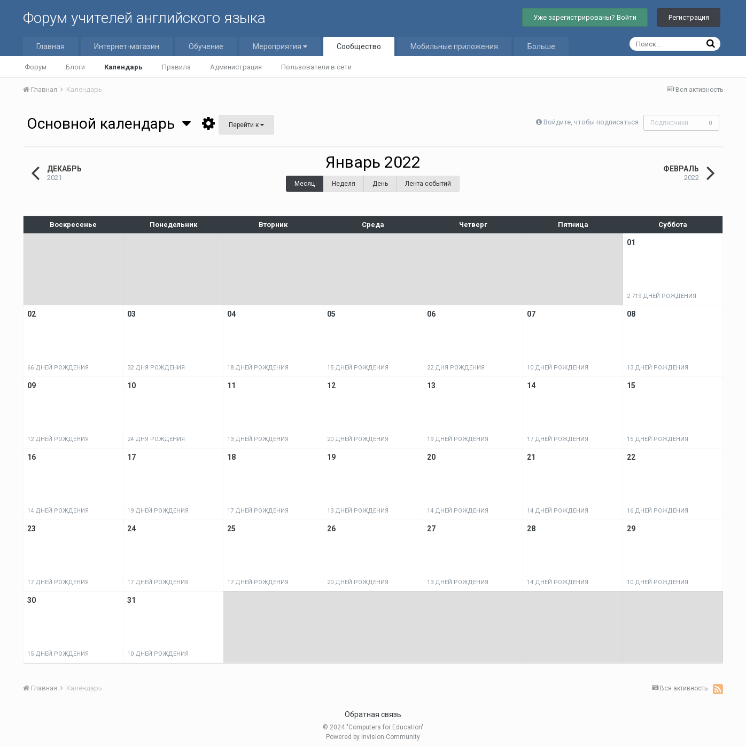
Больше (541, 46)
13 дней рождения (657, 367)
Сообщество (359, 46)
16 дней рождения (657, 510)
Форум (35, 67)
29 (631, 528)
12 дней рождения (58, 439)
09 (31, 385)
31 (131, 600)
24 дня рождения (156, 439)
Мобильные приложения (454, 46)
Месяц (304, 183)
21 (531, 457)
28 (531, 528)
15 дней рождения (357, 367)
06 (431, 314)
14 (531, 385)
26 (331, 528)
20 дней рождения (357, 439)
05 (331, 314)
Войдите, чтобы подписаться (589, 122)
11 (231, 385)
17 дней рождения (557, 439)
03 (131, 314)
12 (331, 385)
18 (231, 457)
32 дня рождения (156, 367)
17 (131, 457)
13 (431, 385)
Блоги (75, 67)
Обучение (206, 46)
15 (631, 385)
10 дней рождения (557, 367)
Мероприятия (280, 46)
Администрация (236, 67)
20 (431, 457)
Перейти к (246, 125)
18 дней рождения (258, 367)
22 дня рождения (456, 367)
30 (31, 600)
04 (231, 314)
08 (631, 314)
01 (631, 242)
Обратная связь (373, 714)
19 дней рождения (457, 439)
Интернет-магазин (126, 46)
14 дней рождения (58, 510)
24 (131, 528)
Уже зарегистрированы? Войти (584, 17)
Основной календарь (109, 123)
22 (631, 457)
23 (31, 528)
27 (431, 528)
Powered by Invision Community (373, 737)
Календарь (123, 67)
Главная (50, 46)
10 (131, 385)
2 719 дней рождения (661, 296)
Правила (176, 67)
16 (31, 457)
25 (231, 528)
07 (531, 314)
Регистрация (689, 17)
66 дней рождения (58, 367)
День (380, 183)
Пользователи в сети (316, 67)
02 (31, 314)
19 (331, 457)
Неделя (343, 183)
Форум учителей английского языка (144, 18)
